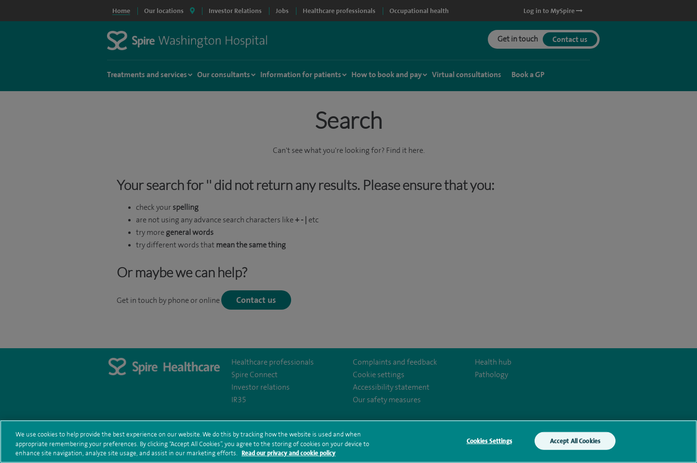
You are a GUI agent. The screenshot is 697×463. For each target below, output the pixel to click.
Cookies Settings (489, 445)
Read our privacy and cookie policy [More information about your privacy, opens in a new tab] (288, 458)
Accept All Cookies (575, 445)
